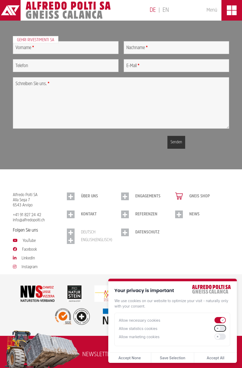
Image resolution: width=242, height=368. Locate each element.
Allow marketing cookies (139, 337)
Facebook (25, 250)
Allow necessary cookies (139, 320)
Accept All (215, 358)
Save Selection (172, 358)
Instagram (25, 267)
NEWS (194, 214)
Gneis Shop (199, 196)
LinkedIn (24, 258)
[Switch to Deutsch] (152, 10)
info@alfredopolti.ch (29, 220)
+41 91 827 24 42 (27, 215)
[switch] (220, 320)
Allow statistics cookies (138, 328)
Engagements (147, 196)
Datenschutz (147, 232)
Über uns (89, 196)
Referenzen (146, 214)
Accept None (129, 358)
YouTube (24, 241)
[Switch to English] (166, 10)
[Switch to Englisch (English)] (94, 240)
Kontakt (89, 214)
